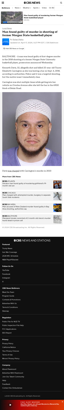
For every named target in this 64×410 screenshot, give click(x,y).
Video (44, 8)
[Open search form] (61, 3)
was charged (13, 171)
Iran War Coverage (9, 252)
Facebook (6, 274)
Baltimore (6, 8)
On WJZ (53, 8)
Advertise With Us (9, 303)
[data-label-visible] (61, 401)
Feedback (6, 384)
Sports (36, 8)
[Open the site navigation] (12, 3)
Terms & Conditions (10, 307)
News (18, 8)
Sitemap (5, 311)
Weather (27, 8)
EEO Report (7, 333)
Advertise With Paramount (12, 373)
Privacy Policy (7, 343)
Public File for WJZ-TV (11, 322)
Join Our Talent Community (13, 377)
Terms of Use (7, 355)
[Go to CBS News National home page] (32, 3)
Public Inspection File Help (13, 325)
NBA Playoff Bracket (10, 260)
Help (4, 380)
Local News (7, 28)
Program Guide (8, 296)
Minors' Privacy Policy (10, 358)
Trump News (7, 248)
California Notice (9, 347)
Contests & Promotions (11, 300)
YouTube (5, 270)
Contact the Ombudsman (12, 388)
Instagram (6, 278)
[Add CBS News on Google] (13, 49)
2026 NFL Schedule (10, 256)
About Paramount (9, 369)
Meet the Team (8, 292)
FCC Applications (9, 329)
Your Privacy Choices (10, 351)
